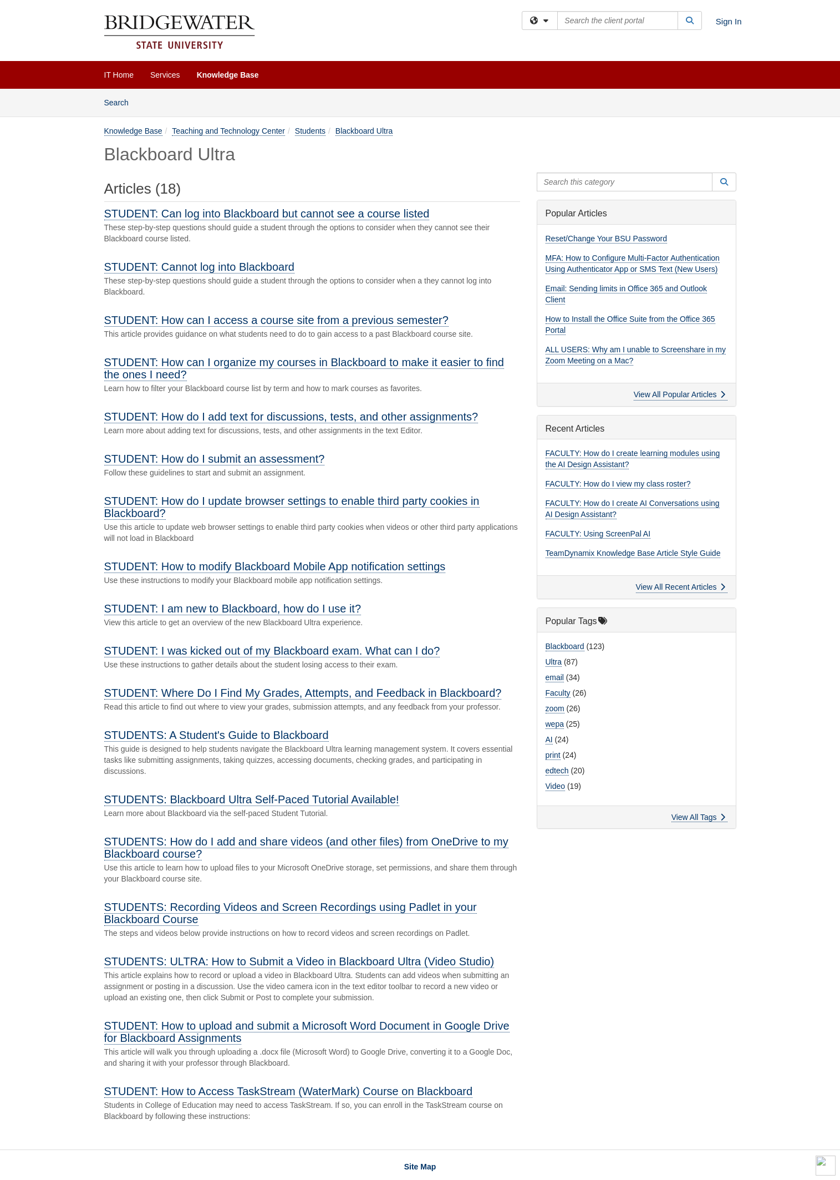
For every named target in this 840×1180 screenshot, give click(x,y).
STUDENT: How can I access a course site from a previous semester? (276, 320)
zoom (555, 708)
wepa (555, 724)
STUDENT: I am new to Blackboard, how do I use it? (233, 608)
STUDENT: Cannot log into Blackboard (199, 267)
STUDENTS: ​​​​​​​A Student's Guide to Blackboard (216, 735)
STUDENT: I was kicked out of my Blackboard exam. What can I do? (272, 651)
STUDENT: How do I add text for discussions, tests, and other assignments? (291, 417)
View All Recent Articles (680, 587)
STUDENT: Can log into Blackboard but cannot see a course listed (267, 213)
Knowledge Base (228, 74)
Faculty (558, 692)
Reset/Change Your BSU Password (606, 238)
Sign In (729, 21)
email (555, 677)
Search (120, 102)
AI (549, 739)
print (553, 755)
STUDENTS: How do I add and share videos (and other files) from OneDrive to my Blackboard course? (306, 847)
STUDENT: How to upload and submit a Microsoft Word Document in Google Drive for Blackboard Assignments (307, 1032)
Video (556, 786)
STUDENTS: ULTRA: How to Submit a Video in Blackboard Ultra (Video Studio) (299, 961)
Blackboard (565, 646)
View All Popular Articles (679, 394)
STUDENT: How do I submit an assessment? (214, 459)
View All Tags (698, 817)
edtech (557, 770)
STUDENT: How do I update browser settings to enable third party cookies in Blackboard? (292, 507)
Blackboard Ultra (364, 130)
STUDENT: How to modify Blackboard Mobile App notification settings (275, 566)
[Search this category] (625, 182)
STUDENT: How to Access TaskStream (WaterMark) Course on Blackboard (288, 1091)
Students (310, 130)
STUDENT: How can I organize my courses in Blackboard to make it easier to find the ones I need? (304, 368)
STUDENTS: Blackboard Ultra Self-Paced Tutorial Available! (251, 799)
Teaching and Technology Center (228, 130)
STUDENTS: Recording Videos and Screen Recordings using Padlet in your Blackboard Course (290, 913)
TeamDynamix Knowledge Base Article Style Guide (633, 553)
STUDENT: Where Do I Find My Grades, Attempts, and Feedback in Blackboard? (303, 693)
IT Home (119, 74)
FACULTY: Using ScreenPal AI (598, 533)
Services (165, 74)
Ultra (554, 661)
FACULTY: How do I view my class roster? (618, 483)
